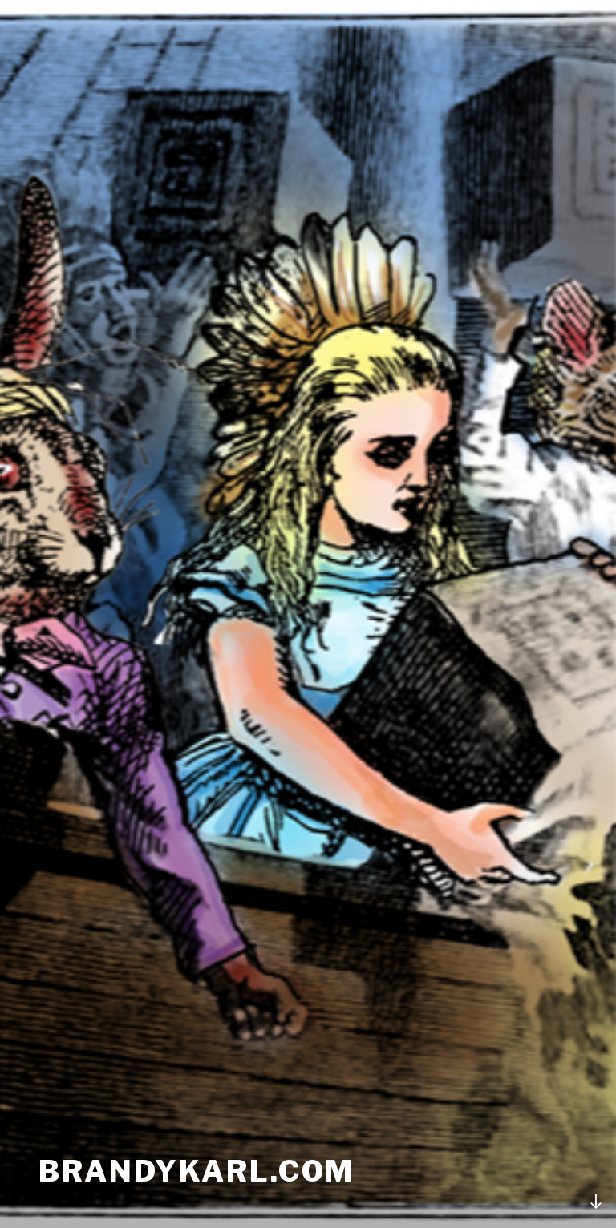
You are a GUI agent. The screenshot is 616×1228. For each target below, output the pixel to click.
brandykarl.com (196, 1171)
